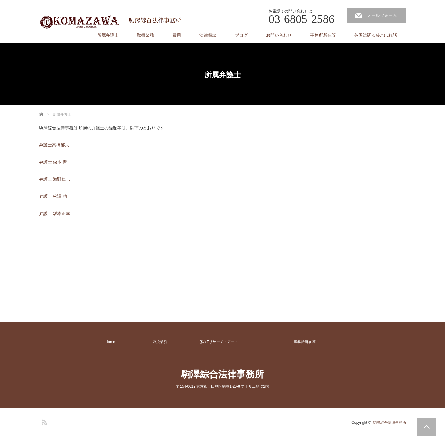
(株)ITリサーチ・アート (219, 342)
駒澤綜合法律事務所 (222, 374)
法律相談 (208, 35)
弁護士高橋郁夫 (54, 144)
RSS (43, 421)
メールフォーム (382, 15)
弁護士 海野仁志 (55, 179)
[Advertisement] (85, 264)
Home (110, 342)
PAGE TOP (426, 427)
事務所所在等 (323, 35)
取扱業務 (145, 35)
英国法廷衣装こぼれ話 (375, 35)
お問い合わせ (279, 35)
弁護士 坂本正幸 (54, 213)
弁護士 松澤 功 (53, 196)
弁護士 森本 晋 (53, 162)
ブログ (241, 35)
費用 (176, 35)
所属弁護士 (108, 35)
